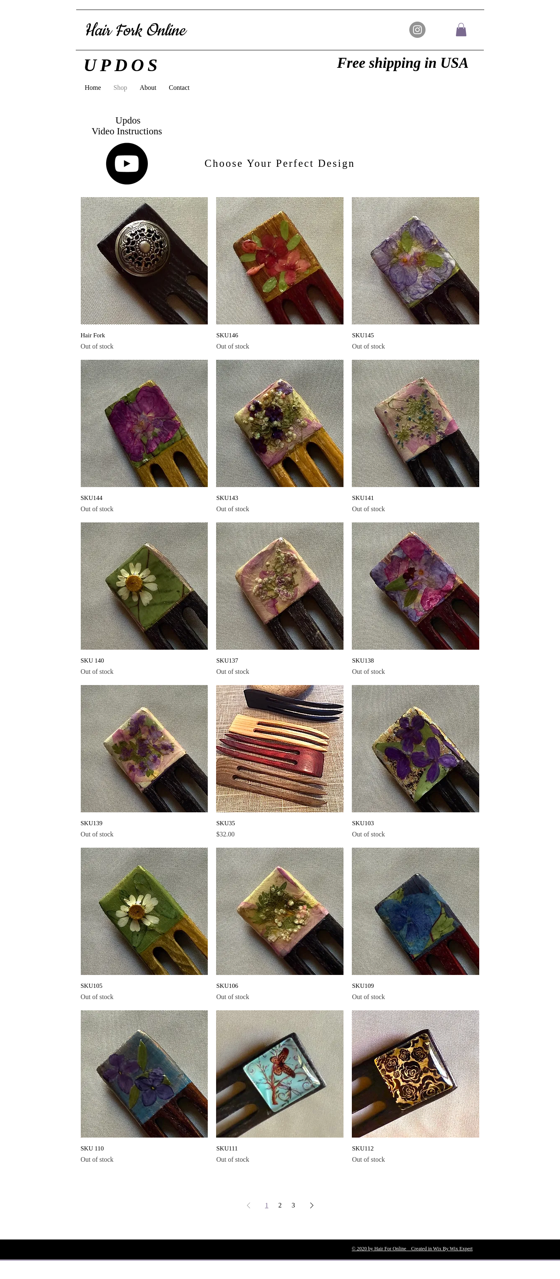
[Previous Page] (249, 1205)
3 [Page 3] (293, 1205)
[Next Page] (312, 1205)
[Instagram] (417, 30)
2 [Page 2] (280, 1205)
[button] (461, 29)
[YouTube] (127, 164)
